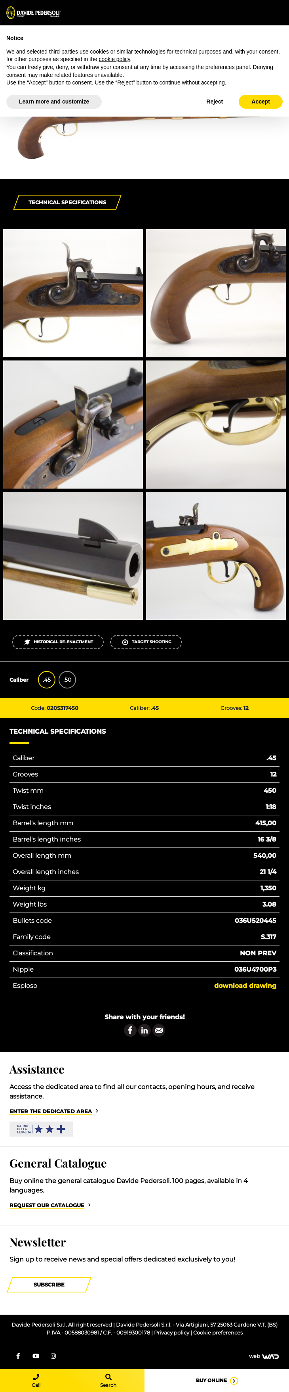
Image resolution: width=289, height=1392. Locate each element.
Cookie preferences (218, 1333)
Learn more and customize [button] (54, 101)
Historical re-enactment (58, 642)
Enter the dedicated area (51, 1111)
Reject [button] (214, 101)
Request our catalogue (47, 1205)
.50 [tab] (67, 679)
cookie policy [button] (114, 59)
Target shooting (146, 642)
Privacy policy (172, 1333)
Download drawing (245, 985)
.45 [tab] (47, 679)
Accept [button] (260, 101)
